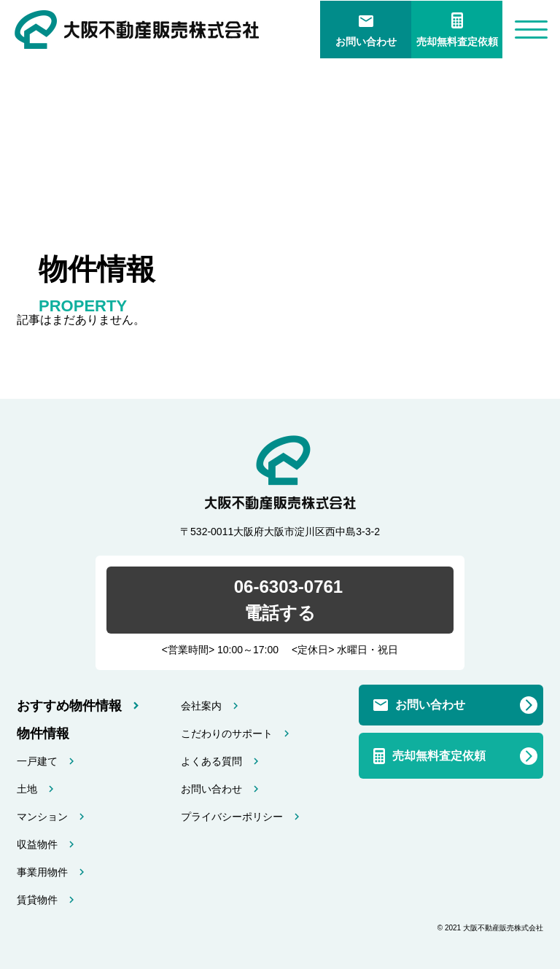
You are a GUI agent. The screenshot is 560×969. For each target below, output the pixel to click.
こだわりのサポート (227, 733)
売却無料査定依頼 (457, 41)
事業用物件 (42, 872)
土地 (27, 789)
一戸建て (37, 761)
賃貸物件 (37, 900)
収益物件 (37, 844)
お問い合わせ (366, 41)
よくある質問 (211, 761)
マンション (42, 816)
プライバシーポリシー (232, 816)
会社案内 (201, 706)
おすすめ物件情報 (69, 705)
